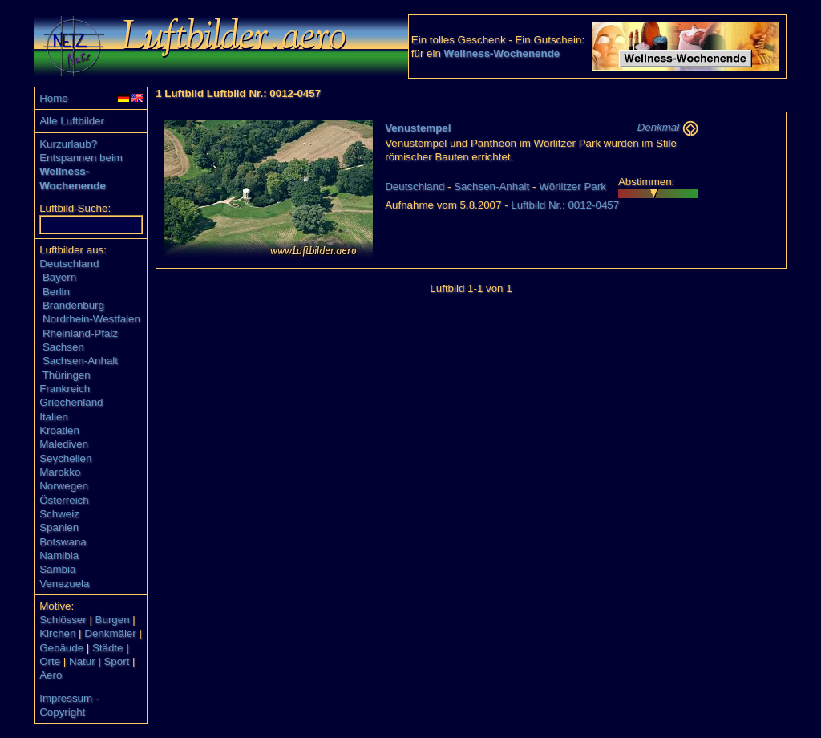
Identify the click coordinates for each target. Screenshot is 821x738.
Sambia (57, 569)
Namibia (59, 555)
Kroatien (59, 430)
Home (53, 98)
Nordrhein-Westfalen (91, 319)
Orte (49, 661)
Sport (116, 661)
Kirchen (57, 633)
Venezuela (64, 584)
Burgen (112, 620)
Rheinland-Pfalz (80, 333)
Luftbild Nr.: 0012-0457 (565, 205)
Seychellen (65, 458)
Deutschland (69, 263)
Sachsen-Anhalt (80, 361)
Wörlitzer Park (572, 186)
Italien (53, 417)
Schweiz (59, 514)
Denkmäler (109, 633)
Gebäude (61, 648)
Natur (82, 661)
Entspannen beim (81, 158)
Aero (50, 675)
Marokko (59, 472)
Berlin (56, 292)
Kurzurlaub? (68, 144)
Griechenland (71, 402)
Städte (107, 648)
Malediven (63, 444)
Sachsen (63, 347)
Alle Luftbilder (71, 121)
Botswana (63, 542)
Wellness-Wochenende (502, 53)
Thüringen (66, 375)
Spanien (59, 527)
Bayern (59, 277)
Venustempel (418, 128)
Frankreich (64, 389)
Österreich (63, 500)
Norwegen (63, 486)
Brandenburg (73, 305)
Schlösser (63, 620)
